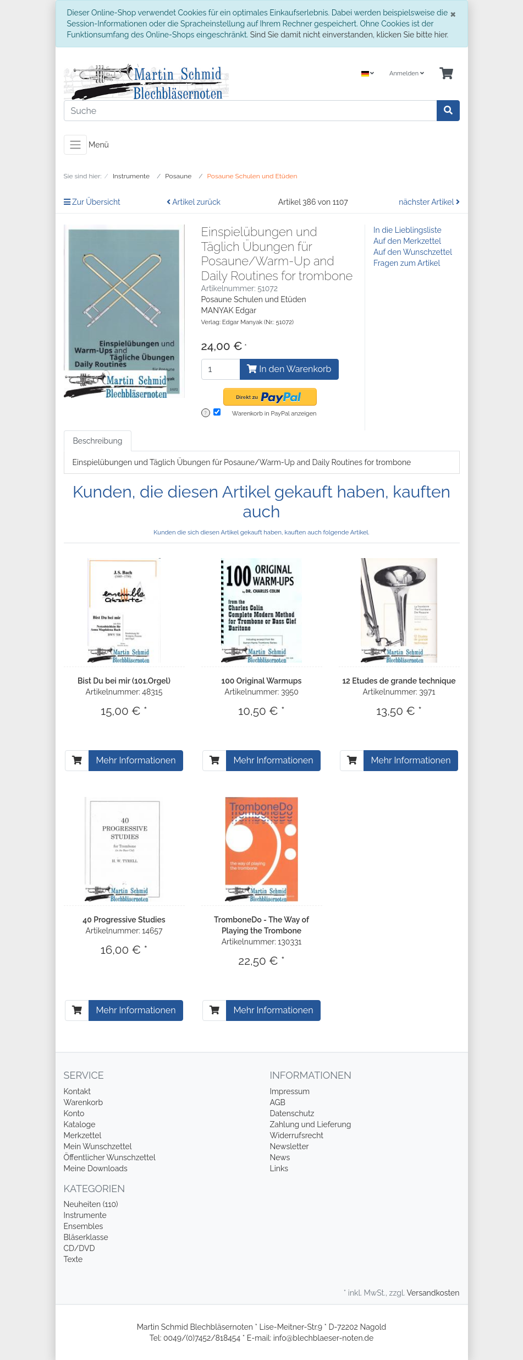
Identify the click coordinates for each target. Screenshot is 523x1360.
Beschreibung (98, 440)
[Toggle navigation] (75, 145)
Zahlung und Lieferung (310, 1124)
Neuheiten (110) (91, 1204)
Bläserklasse (86, 1237)
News (280, 1157)
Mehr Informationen (135, 760)
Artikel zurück (194, 202)
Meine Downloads (96, 1168)
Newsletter (289, 1146)
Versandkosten (432, 1292)
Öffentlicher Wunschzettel (110, 1157)
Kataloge (80, 1124)
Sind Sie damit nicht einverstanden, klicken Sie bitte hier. (349, 34)
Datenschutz (292, 1113)
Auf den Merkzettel (407, 241)
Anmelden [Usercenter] (406, 73)
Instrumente (85, 1215)
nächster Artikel (429, 202)
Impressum (290, 1091)
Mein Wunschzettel (98, 1146)
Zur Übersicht (92, 202)
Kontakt (77, 1091)
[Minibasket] (446, 74)
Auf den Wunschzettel (412, 252)
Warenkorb (83, 1102)
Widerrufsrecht (297, 1135)
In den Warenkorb (289, 369)
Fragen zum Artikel (406, 263)
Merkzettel (83, 1135)
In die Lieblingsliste (407, 230)
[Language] (368, 74)
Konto (74, 1113)
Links (279, 1168)
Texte (73, 1259)
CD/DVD (79, 1248)
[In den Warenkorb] (77, 760)
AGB (277, 1102)
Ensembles (83, 1226)
